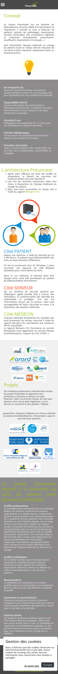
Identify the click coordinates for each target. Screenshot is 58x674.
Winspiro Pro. (33, 191)
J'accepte (47, 664)
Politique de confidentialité (29, 671)
